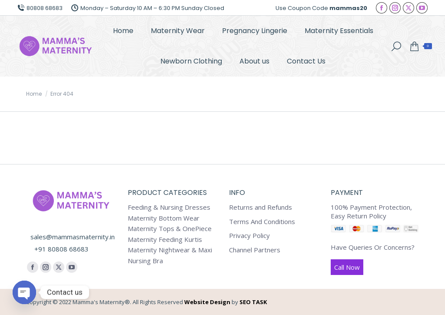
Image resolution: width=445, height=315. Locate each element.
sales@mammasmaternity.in (72, 236)
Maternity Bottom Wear (163, 218)
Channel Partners (254, 250)
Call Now (347, 267)
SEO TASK (253, 302)
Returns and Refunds (260, 207)
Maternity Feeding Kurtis (165, 239)
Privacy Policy (249, 235)
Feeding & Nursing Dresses (169, 207)
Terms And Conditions (262, 222)
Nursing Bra (145, 261)
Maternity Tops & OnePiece (170, 229)
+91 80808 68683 (61, 249)
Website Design (207, 302)
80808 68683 (40, 8)
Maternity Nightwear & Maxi (170, 250)
